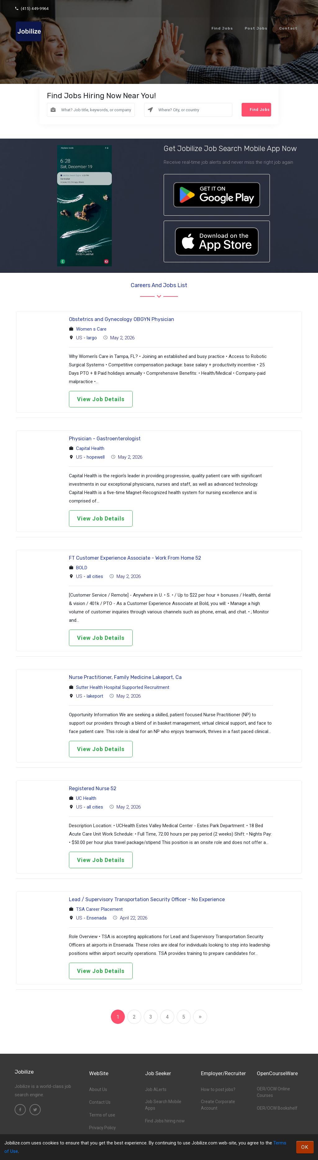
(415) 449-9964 (31, 8)
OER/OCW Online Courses (273, 1092)
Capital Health (90, 448)
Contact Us (100, 1102)
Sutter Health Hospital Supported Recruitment (122, 687)
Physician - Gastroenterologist (105, 439)
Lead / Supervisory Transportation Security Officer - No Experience (147, 899)
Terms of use (102, 1114)
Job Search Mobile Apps (163, 1105)
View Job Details (101, 399)
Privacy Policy (102, 1127)
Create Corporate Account (218, 1105)
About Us (98, 1089)
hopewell (96, 457)
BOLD (81, 568)
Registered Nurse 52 (92, 788)
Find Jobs (222, 28)
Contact (288, 28)
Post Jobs (256, 28)
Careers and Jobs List (159, 285)
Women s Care (91, 329)
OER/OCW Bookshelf (277, 1108)
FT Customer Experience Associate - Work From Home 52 (135, 558)
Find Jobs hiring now (165, 1120)
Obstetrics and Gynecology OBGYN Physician (121, 319)
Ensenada (97, 918)
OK (305, 1147)
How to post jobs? (218, 1089)
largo (92, 338)
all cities (95, 576)
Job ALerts (155, 1089)
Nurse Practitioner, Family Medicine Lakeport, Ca (125, 677)
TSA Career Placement (99, 909)
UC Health (86, 798)
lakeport (95, 696)
